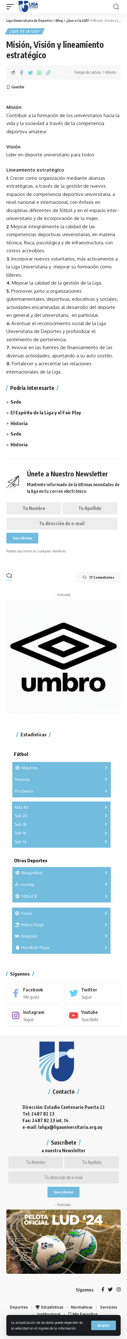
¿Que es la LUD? (25, 31)
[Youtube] (92, 1015)
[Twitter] (92, 993)
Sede (15, 402)
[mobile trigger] (11, 6)
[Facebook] (34, 993)
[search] (116, 7)
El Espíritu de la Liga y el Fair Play (45, 412)
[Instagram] (34, 1015)
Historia (19, 423)
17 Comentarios (98, 577)
